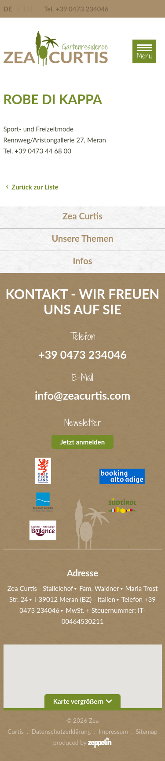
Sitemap (147, 731)
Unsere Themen (83, 238)
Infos (82, 260)
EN (27, 9)
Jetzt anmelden (82, 442)
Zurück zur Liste (34, 187)
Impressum (113, 731)
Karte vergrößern (82, 701)
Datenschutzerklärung (61, 731)
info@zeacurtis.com (82, 395)
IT (17, 9)
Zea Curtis (82, 216)
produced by (82, 742)
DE (8, 9)
